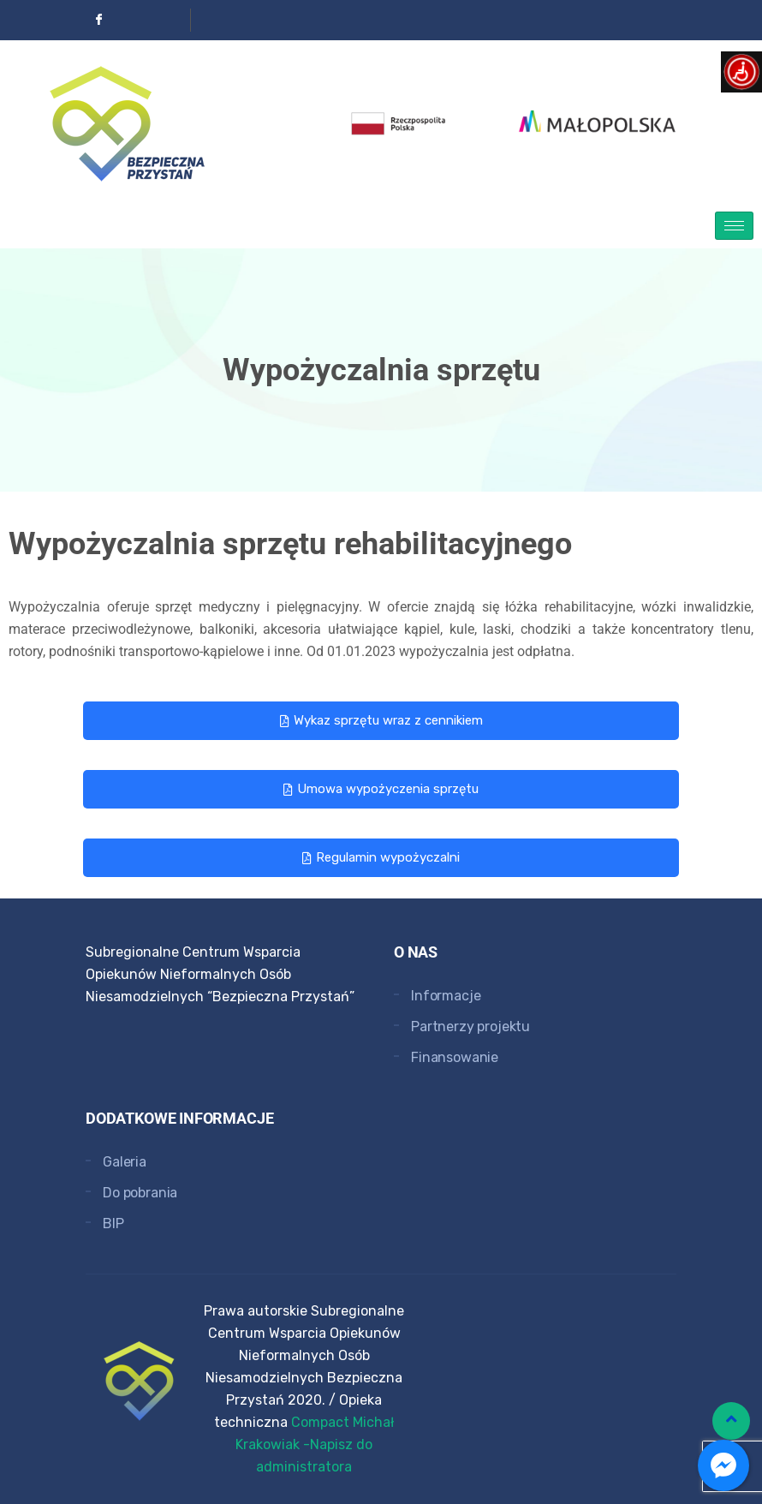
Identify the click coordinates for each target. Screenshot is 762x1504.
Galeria (124, 1162)
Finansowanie (454, 1057)
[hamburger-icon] (734, 226)
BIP (113, 1223)
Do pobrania (140, 1193)
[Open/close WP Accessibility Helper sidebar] (741, 72)
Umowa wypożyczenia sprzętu (381, 789)
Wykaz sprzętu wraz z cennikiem (381, 720)
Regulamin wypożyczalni (381, 857)
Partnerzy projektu (470, 1026)
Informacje (445, 996)
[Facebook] (99, 20)
